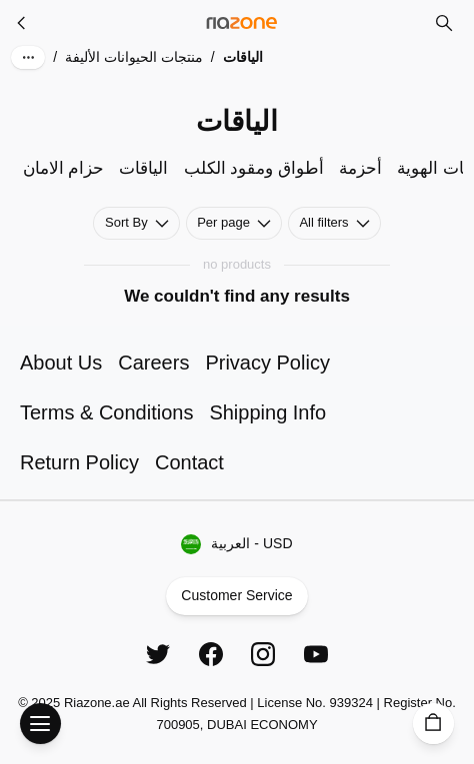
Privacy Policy (267, 363)
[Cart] (433, 723)
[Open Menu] (40, 723)
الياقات (143, 168)
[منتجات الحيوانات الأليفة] (22, 23)
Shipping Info (267, 412)
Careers (153, 363)
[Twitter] (158, 654)
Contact (189, 462)
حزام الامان (64, 168)
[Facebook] (211, 654)
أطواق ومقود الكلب (254, 168)
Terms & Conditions (106, 412)
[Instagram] (263, 654)
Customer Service (237, 596)
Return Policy (79, 462)
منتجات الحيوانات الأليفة (134, 57)
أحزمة (360, 168)
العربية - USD (237, 544)
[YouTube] (316, 654)
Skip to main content (85, 33)
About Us (61, 363)
